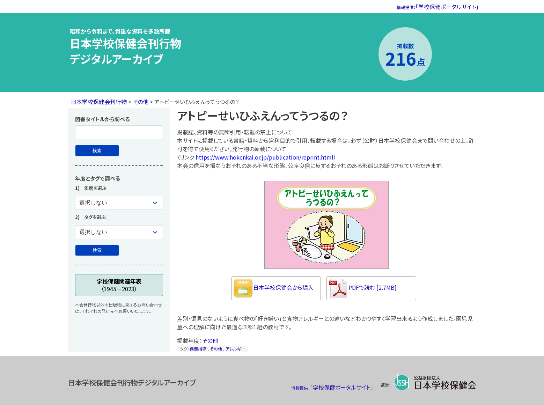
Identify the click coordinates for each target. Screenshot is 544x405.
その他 (140, 101)
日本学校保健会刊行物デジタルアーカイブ (125, 51)
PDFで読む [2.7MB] (363, 288)
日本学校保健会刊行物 (99, 101)
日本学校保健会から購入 (273, 288)
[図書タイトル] (119, 132)
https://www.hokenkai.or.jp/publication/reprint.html (264, 157)
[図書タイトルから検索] (97, 150)
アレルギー (235, 349)
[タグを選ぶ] (119, 232)
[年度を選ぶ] (119, 203)
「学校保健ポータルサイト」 (438, 6)
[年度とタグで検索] (97, 250)
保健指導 (198, 349)
